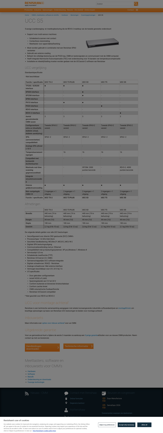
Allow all (144, 428)
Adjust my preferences (107, 428)
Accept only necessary (126, 428)
